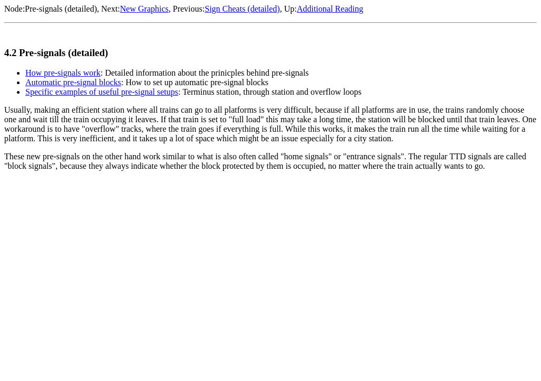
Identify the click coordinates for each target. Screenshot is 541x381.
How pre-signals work (62, 72)
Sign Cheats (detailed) (241, 8)
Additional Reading (330, 8)
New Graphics (144, 8)
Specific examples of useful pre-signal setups (101, 91)
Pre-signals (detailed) (61, 8)
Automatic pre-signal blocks (73, 82)
